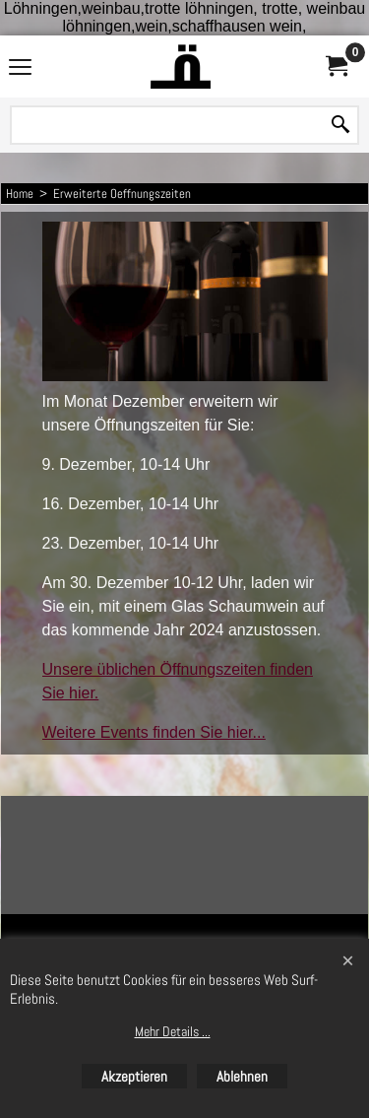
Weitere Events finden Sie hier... (154, 732)
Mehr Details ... (173, 1031)
